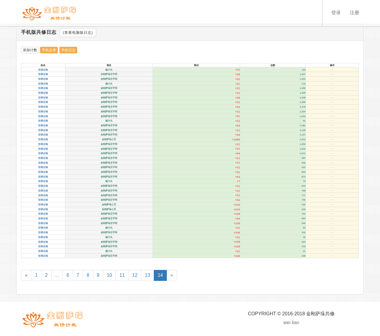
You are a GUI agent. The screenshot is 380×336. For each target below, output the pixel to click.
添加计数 (30, 50)
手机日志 (68, 50)
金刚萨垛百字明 (109, 74)
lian (295, 322)
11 (122, 275)
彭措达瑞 (43, 69)
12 (134, 275)
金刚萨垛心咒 (109, 139)
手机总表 (49, 50)
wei (287, 322)
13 (147, 275)
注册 (354, 12)
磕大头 (109, 69)
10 (109, 275)
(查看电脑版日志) (78, 33)
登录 (336, 12)
